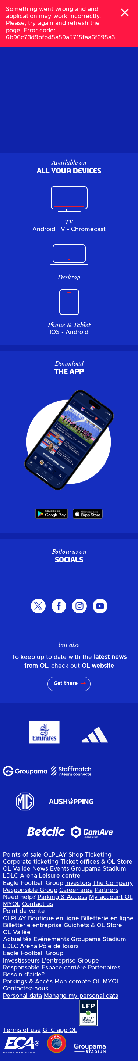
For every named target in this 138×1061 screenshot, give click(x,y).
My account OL (111, 897)
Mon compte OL (77, 982)
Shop (75, 855)
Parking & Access (62, 897)
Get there (66, 683)
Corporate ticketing (31, 862)
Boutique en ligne (53, 918)
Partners (106, 890)
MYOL (11, 904)
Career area (76, 890)
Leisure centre (60, 876)
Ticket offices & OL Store (96, 862)
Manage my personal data (81, 996)
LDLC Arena (20, 876)
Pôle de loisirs (59, 946)
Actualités (17, 939)
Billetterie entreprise (32, 925)
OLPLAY (55, 855)
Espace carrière (64, 968)
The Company (113, 883)
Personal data (22, 996)
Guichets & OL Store (93, 925)
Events (59, 869)
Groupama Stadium (98, 869)
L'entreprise (59, 961)
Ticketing (98, 855)
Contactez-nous (25, 989)
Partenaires (104, 968)
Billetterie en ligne (107, 918)
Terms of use (22, 1030)
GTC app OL (60, 1030)
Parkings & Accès (28, 982)
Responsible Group (30, 890)
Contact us (37, 904)
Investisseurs (21, 961)
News (40, 869)
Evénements (51, 939)
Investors (78, 883)
